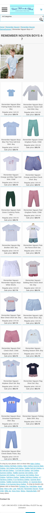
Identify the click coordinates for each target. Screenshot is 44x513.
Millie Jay (8, 491)
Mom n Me (8, 489)
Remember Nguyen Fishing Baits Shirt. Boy (33, 417)
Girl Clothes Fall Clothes (15, 468)
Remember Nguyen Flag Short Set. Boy (33, 382)
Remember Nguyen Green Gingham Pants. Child (33, 141)
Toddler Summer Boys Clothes (17, 482)
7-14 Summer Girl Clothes (25, 475)
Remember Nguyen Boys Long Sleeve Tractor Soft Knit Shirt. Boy (33, 107)
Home (2, 27)
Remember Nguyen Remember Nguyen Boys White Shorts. (11, 282)
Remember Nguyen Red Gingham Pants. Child (33, 211)
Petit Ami (20, 489)
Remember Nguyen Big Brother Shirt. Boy (11, 246)
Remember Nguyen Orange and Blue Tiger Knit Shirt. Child (11, 177)
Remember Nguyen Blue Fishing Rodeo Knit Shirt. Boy (11, 106)
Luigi (14, 489)
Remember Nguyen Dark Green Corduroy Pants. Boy (11, 212)
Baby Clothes (35, 464)
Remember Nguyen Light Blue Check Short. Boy (33, 316)
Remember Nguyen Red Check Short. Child (11, 349)
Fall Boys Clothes (12, 477)
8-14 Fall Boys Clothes (21, 479)
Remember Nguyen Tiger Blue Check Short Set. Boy (11, 316)
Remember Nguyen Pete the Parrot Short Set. (32, 246)
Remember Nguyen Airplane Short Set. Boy (11, 382)
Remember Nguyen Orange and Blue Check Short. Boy (33, 177)
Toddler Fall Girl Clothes (33, 468)
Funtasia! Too (24, 486)
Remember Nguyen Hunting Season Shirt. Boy (33, 349)
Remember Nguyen (12, 27)
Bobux (23, 491)
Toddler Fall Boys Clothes (29, 477)
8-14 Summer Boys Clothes (16, 484)
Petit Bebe (33, 486)
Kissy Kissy (16, 491)
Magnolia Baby (31, 491)
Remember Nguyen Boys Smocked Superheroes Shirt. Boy (11, 418)
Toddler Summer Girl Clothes (23, 473)
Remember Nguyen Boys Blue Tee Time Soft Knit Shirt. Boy (11, 142)
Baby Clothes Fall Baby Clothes (11, 466)
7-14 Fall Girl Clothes (22, 470)
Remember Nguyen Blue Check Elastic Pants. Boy (11, 452)
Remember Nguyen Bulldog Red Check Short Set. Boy (33, 282)
